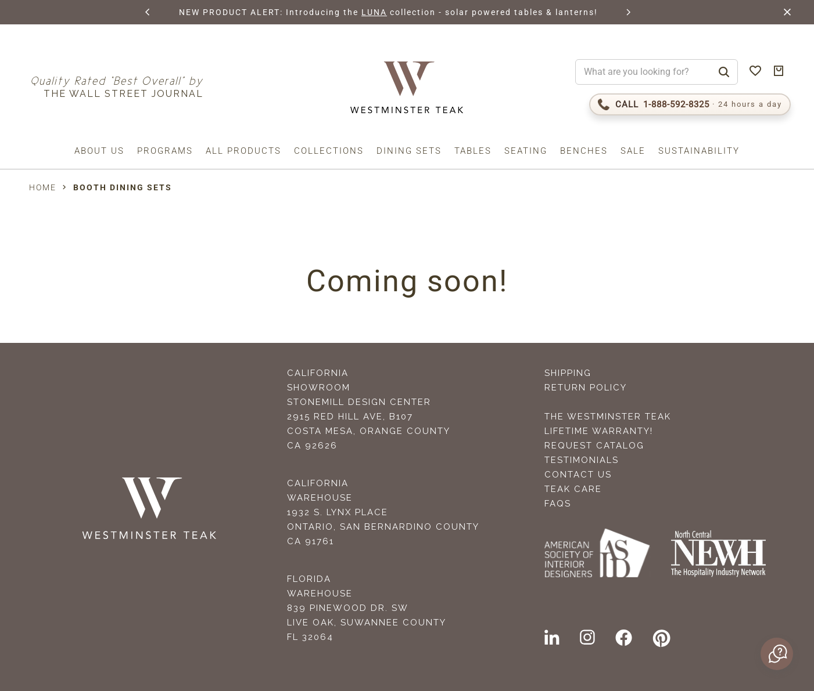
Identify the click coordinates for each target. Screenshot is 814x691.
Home (42, 187)
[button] (147, 12)
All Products (243, 151)
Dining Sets (409, 151)
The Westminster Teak (607, 416)
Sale (633, 151)
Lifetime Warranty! (598, 431)
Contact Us (578, 474)
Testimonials (581, 460)
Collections (329, 151)
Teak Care (573, 489)
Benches (584, 151)
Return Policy (585, 387)
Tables (473, 151)
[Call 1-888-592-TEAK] (690, 104)
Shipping (567, 373)
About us (99, 151)
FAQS (557, 503)
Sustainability (699, 151)
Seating (525, 151)
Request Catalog (594, 445)
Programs (165, 151)
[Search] (724, 72)
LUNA (373, 12)
